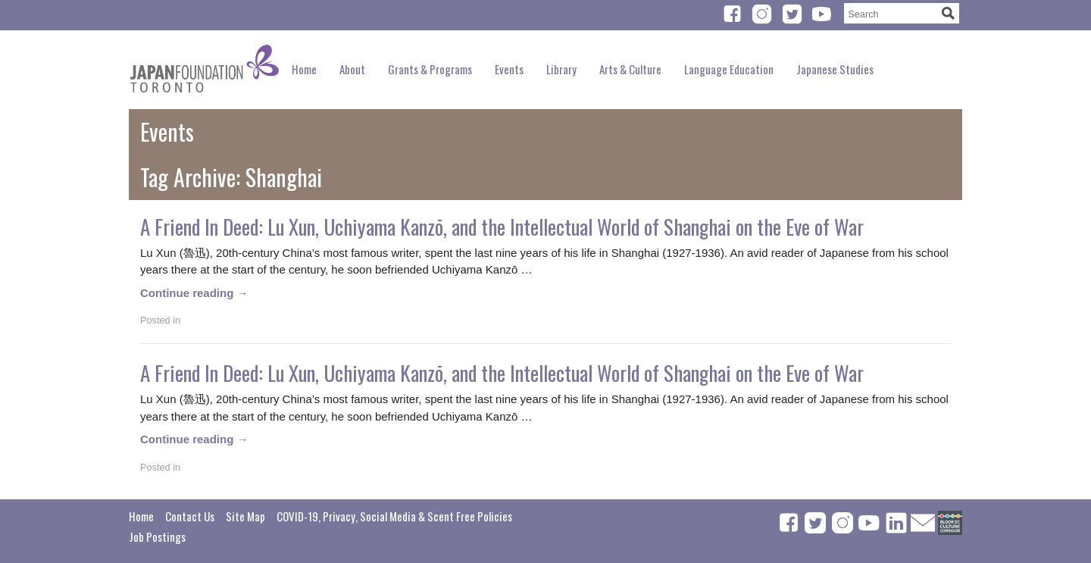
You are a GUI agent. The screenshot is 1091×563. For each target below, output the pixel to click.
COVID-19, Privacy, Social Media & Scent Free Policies (394, 516)
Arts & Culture (630, 69)
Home (304, 69)
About (352, 69)
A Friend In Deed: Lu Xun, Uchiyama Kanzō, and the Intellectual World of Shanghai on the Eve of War (502, 226)
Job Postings (157, 536)
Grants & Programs (430, 69)
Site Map (245, 516)
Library (561, 69)
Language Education (729, 69)
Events (509, 69)
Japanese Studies (835, 69)
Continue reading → (194, 292)
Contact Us (189, 516)
